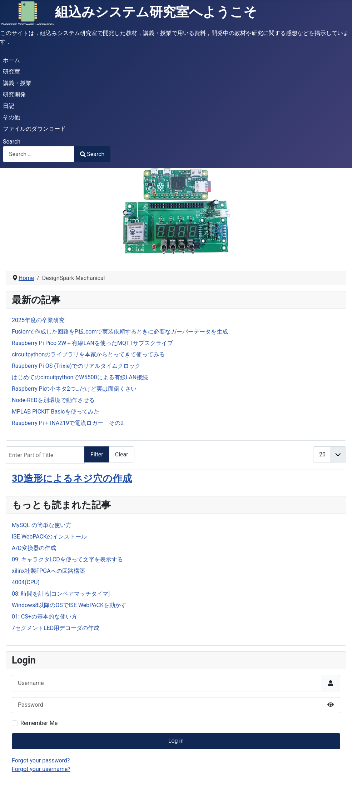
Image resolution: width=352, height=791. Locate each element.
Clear (121, 454)
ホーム (11, 60)
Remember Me (39, 723)
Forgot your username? (41, 769)
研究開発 (14, 94)
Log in (176, 740)
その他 (11, 117)
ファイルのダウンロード (34, 128)
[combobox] (38, 154)
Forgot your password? (41, 760)
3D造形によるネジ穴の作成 (72, 478)
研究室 (11, 71)
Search (11, 141)
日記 (8, 105)
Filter (96, 454)
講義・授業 (17, 83)
